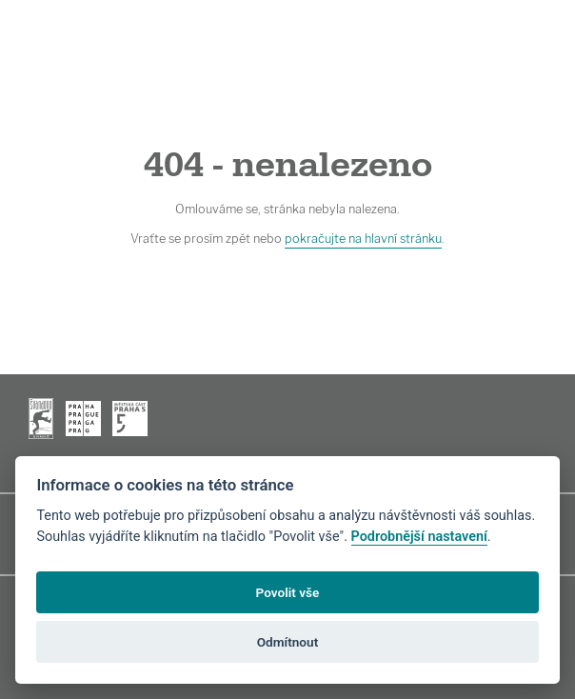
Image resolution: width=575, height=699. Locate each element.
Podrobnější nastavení (419, 537)
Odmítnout (287, 641)
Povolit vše (288, 592)
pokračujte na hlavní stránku (363, 238)
